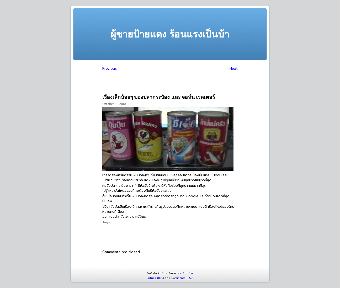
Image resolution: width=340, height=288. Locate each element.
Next (234, 68)
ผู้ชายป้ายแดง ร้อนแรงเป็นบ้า (169, 34)
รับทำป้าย (188, 273)
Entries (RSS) (155, 278)
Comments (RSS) (182, 278)
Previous (109, 68)
